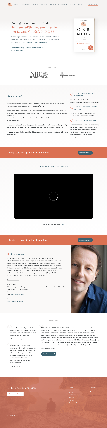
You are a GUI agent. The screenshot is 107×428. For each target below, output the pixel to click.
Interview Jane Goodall (58, 4)
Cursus (35, 4)
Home (16, 4)
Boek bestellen (93, 4)
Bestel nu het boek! (49, 354)
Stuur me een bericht (15, 394)
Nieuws (72, 4)
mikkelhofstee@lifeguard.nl (18, 294)
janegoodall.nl (27, 42)
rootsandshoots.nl (40, 42)
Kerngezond (25, 4)
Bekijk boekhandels (85, 152)
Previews (44, 4)
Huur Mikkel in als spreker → (16, 301)
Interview (72, 395)
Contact (81, 4)
